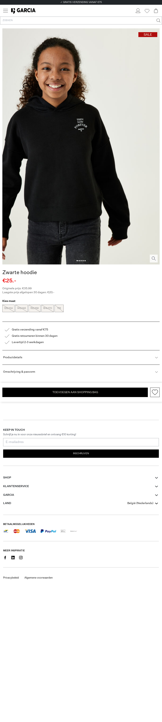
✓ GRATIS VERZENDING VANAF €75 (81, 2)
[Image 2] (79, 260)
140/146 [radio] (22, 308)
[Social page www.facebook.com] (5, 557)
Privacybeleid (11, 578)
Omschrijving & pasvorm (81, 371)
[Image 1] (77, 260)
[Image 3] (81, 260)
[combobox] (143, 503)
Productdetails (81, 357)
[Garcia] (23, 11)
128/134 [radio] (8, 308)
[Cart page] (155, 11)
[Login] (137, 11)
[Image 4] (83, 260)
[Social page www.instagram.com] (21, 557)
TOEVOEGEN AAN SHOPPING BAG (75, 392)
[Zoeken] (158, 20)
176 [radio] (59, 308)
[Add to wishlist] (155, 392)
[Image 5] (85, 260)
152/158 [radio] (34, 308)
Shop (7, 477)
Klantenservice (16, 486)
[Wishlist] (146, 11)
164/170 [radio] (48, 308)
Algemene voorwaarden (38, 578)
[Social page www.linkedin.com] (13, 557)
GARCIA (8, 495)
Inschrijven (81, 453)
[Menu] (5, 10)
